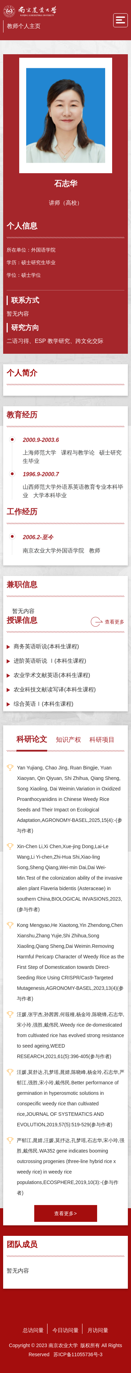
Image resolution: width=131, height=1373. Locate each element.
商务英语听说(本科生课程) (46, 646)
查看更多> (65, 1213)
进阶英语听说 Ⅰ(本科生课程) (50, 661)
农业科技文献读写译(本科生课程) (55, 689)
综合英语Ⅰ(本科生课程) (43, 704)
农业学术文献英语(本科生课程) (52, 675)
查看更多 (114, 622)
